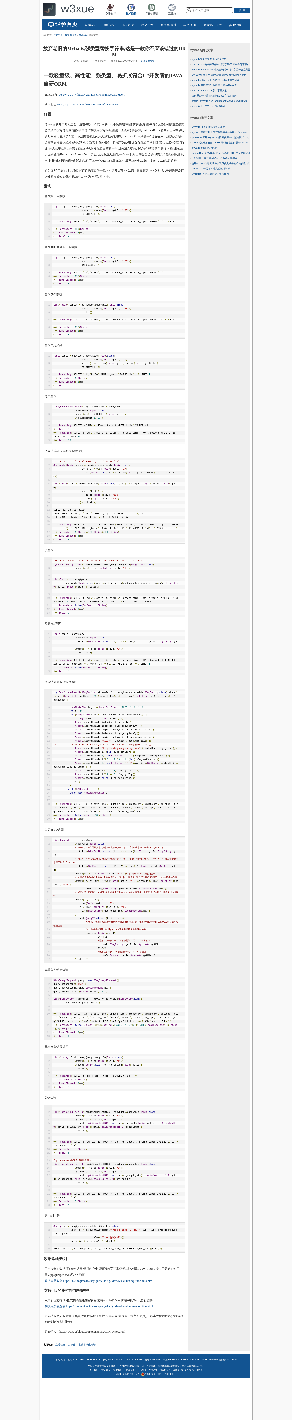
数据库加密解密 (55, 1347)
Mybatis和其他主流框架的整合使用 (210, 173)
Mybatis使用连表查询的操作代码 (209, 59)
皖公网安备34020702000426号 (158, 1415)
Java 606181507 (94, 1400)
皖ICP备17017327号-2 (127, 1415)
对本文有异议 (148, 61)
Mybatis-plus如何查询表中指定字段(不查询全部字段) (220, 64)
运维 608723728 (228, 1400)
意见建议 (105, 1411)
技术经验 (58, 35)
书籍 (155, 13)
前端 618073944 (76, 1400)
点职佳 (71, 1385)
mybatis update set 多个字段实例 (209, 90)
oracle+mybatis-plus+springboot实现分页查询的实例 (220, 101)
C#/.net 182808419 (190, 1400)
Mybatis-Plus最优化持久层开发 (208, 127)
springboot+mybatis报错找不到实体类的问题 (215, 80)
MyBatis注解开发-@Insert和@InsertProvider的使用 (219, 74)
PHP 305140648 (210, 1400)
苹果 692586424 (171, 1400)
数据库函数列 (53, 1321)
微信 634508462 (153, 1400)
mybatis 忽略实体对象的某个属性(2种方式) (214, 85)
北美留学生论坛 (87, 1385)
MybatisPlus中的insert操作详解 (208, 106)
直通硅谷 (60, 1385)
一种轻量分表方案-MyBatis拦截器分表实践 (214, 158)
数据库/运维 (71, 35)
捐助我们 (117, 1411)
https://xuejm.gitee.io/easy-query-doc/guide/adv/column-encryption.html (109, 1347)
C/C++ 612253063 (134, 1400)
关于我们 (93, 1411)
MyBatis (83, 35)
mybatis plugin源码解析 (204, 147)
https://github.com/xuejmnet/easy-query (101, 94)
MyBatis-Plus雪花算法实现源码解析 (211, 168)
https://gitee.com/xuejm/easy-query (97, 104)
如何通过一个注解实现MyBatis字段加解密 (214, 95)
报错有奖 (130, 1411)
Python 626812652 (113, 1400)
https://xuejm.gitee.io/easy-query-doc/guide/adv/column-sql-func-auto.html (108, 1321)
